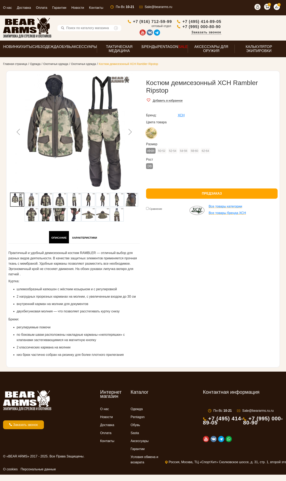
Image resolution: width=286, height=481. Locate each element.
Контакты (96, 7)
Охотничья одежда (55, 65)
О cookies (10, 470)
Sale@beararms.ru (158, 7)
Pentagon (138, 418)
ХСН (181, 116)
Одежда (35, 65)
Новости (77, 7)
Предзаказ (212, 194)
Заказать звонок (268, 32)
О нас (7, 7)
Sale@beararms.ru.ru (258, 411)
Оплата (41, 7)
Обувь (135, 426)
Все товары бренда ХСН (227, 214)
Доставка (24, 7)
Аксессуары (140, 442)
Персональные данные (38, 470)
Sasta (135, 434)
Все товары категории (225, 207)
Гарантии (59, 7)
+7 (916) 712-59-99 (213, 22)
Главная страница (15, 65)
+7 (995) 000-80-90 (263, 27)
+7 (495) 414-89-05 (263, 22)
